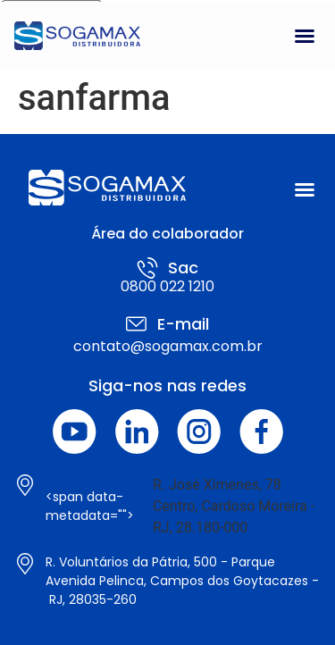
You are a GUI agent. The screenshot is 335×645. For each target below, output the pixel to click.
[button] (305, 36)
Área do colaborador (167, 233)
